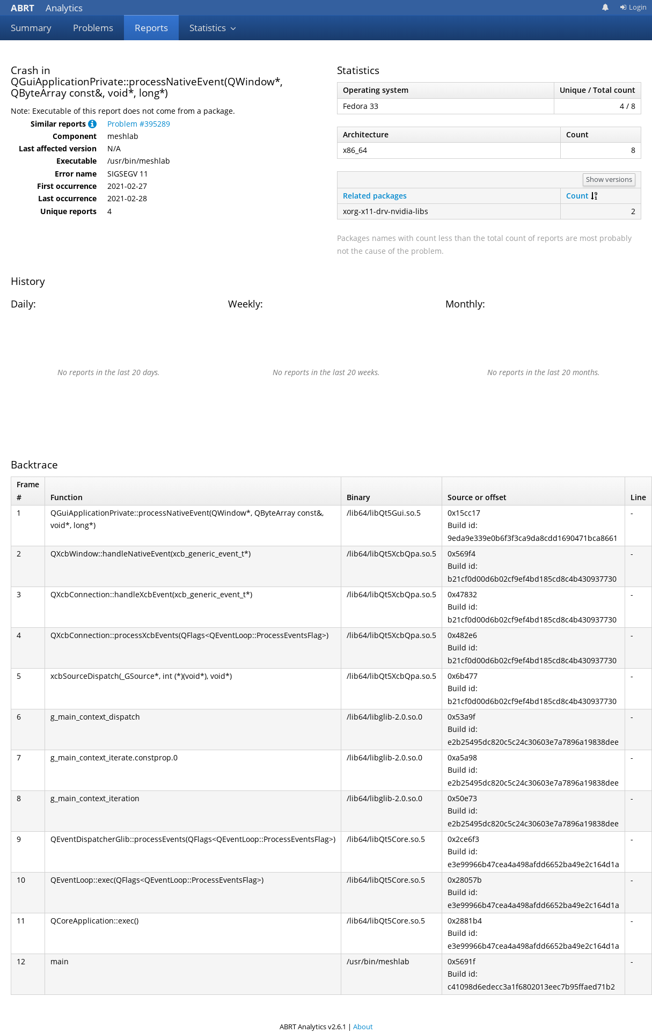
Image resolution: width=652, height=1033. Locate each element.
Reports (151, 27)
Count (577, 196)
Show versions (609, 179)
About (363, 1026)
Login (633, 7)
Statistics (213, 27)
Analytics (47, 8)
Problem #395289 (138, 124)
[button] (92, 124)
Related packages (375, 196)
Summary (31, 27)
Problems (93, 27)
